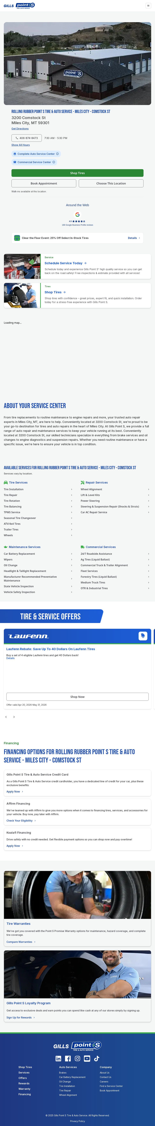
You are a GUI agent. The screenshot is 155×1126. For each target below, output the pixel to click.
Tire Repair (38, 495)
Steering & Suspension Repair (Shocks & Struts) (115, 506)
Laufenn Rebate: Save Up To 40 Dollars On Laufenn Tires (50, 649)
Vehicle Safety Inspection (38, 592)
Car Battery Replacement (38, 554)
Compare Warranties (21, 942)
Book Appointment (44, 183)
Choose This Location (111, 183)
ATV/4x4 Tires (38, 524)
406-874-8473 (26, 138)
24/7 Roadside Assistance (115, 554)
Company (106, 1067)
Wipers (38, 559)
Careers (104, 1081)
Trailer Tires (38, 529)
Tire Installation (38, 489)
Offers (22, 1078)
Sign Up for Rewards (21, 1017)
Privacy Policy (77, 1121)
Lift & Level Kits (115, 495)
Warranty (24, 1088)
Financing (24, 1094)
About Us (104, 1072)
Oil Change (38, 565)
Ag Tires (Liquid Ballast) (115, 559)
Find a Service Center (111, 1086)
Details (134, 238)
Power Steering (115, 501)
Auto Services (68, 1067)
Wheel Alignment (115, 489)
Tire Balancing (38, 506)
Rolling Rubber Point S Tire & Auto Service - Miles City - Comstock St (60, 111)
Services (24, 1072)
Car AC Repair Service (115, 512)
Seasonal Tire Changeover (38, 518)
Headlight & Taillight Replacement (38, 571)
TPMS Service (38, 512)
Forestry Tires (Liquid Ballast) (115, 577)
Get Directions (20, 128)
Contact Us (105, 1077)
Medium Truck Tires (115, 582)
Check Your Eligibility (22, 820)
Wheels (38, 535)
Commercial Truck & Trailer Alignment (115, 565)
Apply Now (15, 791)
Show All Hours (20, 144)
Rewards (24, 1083)
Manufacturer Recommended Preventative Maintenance (38, 578)
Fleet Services (115, 571)
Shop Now (77, 697)
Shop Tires (77, 173)
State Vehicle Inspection (38, 586)
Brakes (62, 1072)
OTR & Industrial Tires (115, 588)
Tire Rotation (38, 501)
